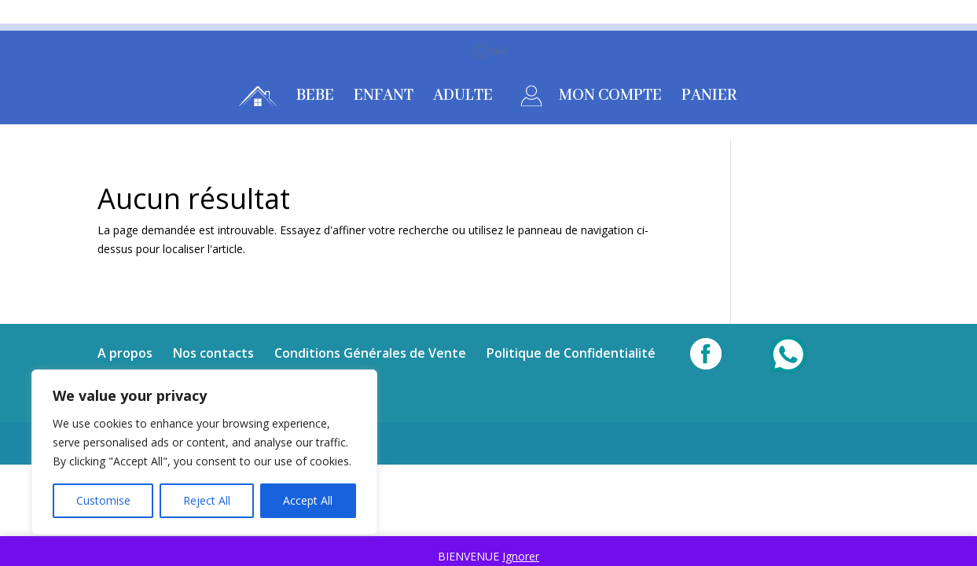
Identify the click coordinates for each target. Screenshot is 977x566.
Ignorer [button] (520, 556)
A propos (124, 353)
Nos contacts (213, 353)
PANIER (709, 97)
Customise (103, 500)
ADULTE (463, 97)
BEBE (315, 97)
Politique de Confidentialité (571, 353)
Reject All (206, 500)
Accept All (307, 500)
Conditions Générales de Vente (370, 353)
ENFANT (383, 97)
